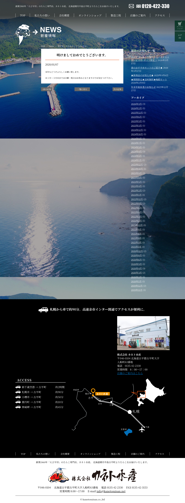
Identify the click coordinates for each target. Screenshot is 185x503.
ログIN (180, 36)
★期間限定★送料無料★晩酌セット (149, 79)
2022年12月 (137, 199)
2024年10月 (137, 134)
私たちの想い (42, 15)
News (51, 46)
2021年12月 (137, 225)
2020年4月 (136, 268)
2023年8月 (136, 177)
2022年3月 (136, 216)
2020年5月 (136, 264)
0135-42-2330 (115, 487)
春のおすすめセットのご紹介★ (147, 67)
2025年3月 (136, 125)
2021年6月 (136, 233)
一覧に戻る (82, 89)
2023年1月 (136, 194)
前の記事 (47, 89)
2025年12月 (137, 112)
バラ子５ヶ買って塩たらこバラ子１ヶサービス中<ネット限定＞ (150, 58)
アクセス (160, 15)
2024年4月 (136, 151)
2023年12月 (137, 164)
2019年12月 (137, 285)
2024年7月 (136, 142)
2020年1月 (136, 281)
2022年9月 (136, 203)
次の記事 (117, 89)
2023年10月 (137, 168)
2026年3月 (136, 103)
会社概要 (64, 15)
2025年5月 (136, 121)
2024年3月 (136, 155)
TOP (22, 15)
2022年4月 (136, 212)
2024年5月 (136, 147)
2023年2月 (136, 190)
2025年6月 (136, 116)
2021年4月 (136, 238)
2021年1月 (136, 246)
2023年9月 (136, 173)
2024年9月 (136, 138)
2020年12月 (137, 251)
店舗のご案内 (138, 15)
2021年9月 (136, 229)
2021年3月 (136, 242)
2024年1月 (136, 160)
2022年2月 (136, 220)
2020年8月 (136, 255)
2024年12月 (137, 129)
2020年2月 (136, 277)
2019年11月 (136, 290)
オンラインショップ (90, 15)
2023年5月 (136, 181)
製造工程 (116, 15)
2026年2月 (136, 108)
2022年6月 (136, 207)
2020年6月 (136, 259)
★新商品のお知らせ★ (142, 75)
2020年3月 (136, 272)
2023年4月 (136, 186)
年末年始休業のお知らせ (143, 87)
